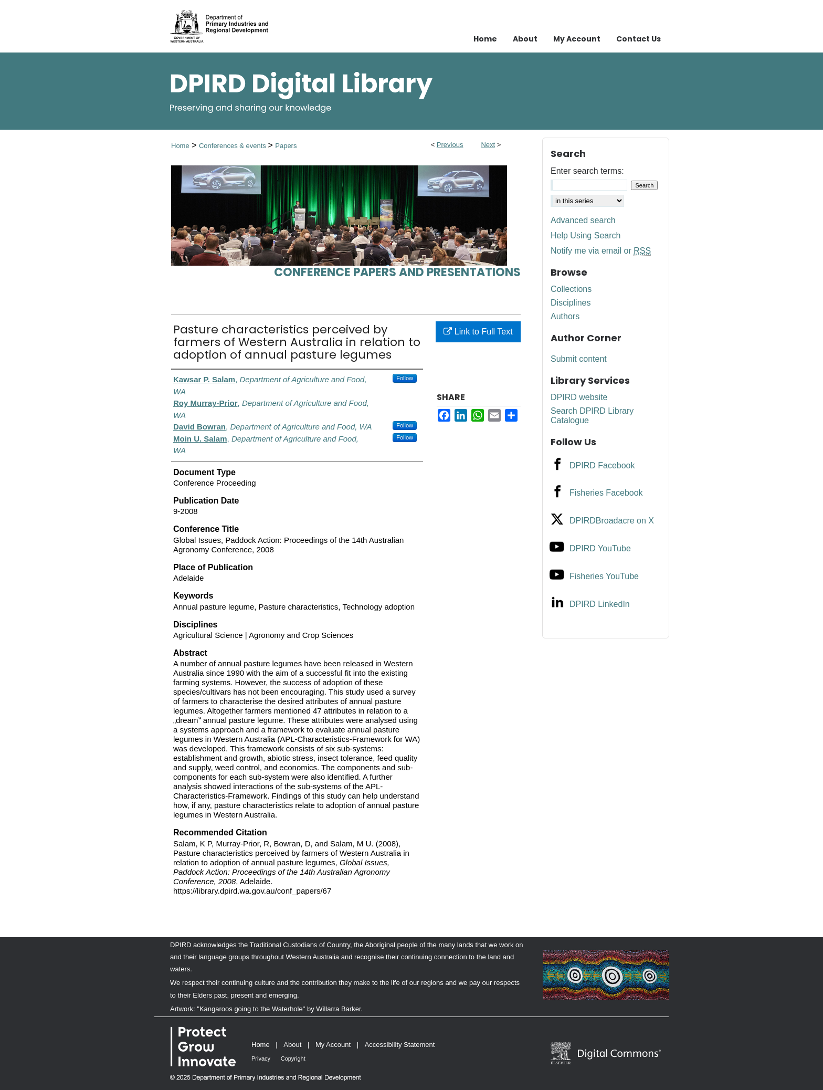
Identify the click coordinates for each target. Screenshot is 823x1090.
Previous (450, 145)
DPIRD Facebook (602, 465)
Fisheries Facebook (606, 492)
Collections (571, 289)
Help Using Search (585, 235)
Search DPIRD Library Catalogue (592, 415)
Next (488, 145)
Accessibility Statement (400, 1045)
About (292, 1045)
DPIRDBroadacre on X (611, 520)
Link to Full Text (478, 331)
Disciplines (570, 302)
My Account (333, 1045)
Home (180, 146)
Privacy (260, 1058)
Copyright (293, 1058)
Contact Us (638, 39)
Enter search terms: (587, 170)
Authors (565, 316)
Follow (404, 378)
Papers (286, 146)
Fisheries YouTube (604, 576)
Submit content (579, 358)
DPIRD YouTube (600, 548)
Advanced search (583, 220)
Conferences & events (233, 146)
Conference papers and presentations (397, 272)
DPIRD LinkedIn (599, 604)
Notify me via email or (601, 251)
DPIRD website (579, 397)
